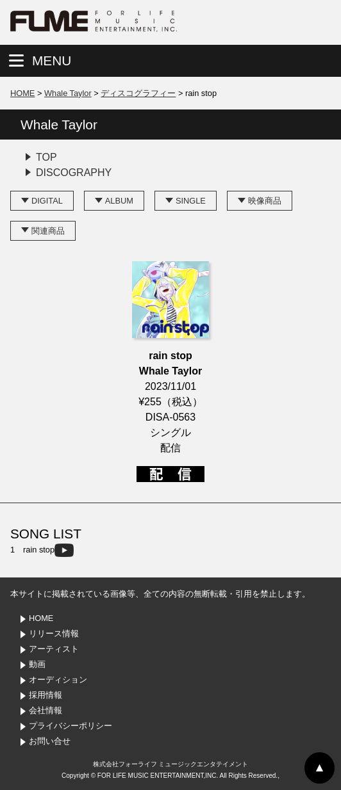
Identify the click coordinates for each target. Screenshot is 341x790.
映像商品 (264, 201)
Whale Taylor (68, 93)
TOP (46, 157)
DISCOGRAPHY (74, 172)
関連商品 (48, 231)
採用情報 (45, 695)
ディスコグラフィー (138, 93)
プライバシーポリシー (70, 725)
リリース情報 (54, 633)
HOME (22, 93)
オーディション (58, 679)
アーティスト (54, 649)
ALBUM (119, 201)
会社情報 (45, 710)
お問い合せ (50, 741)
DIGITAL (47, 201)
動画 (37, 664)
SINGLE (191, 201)
